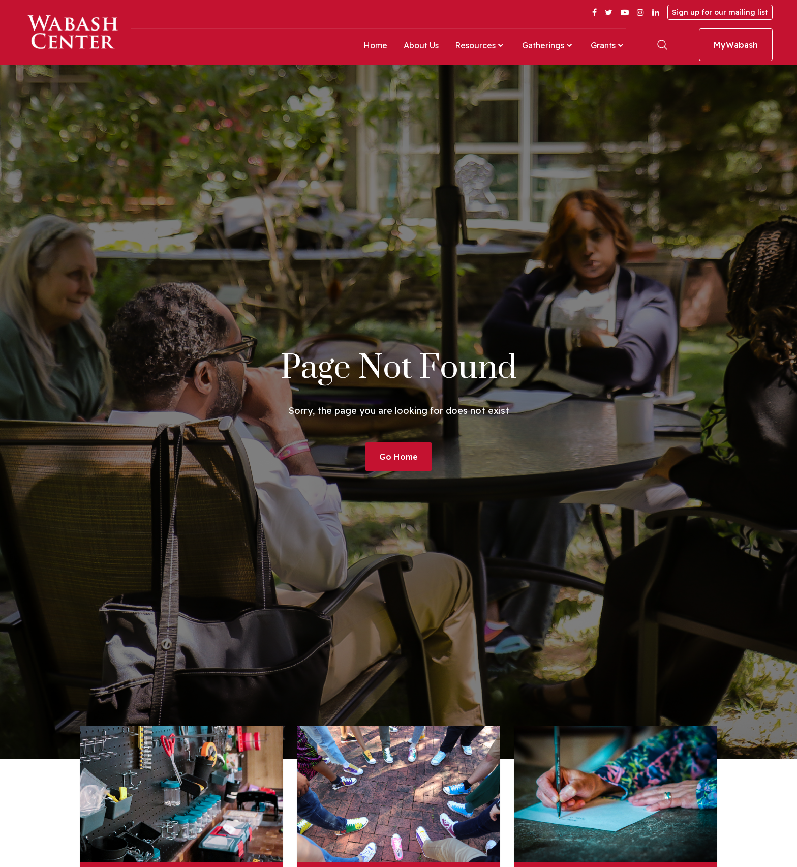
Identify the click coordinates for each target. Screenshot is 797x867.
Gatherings (548, 45)
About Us (421, 45)
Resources (480, 45)
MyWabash (736, 45)
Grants (608, 45)
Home (375, 45)
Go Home (398, 457)
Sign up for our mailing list (720, 12)
